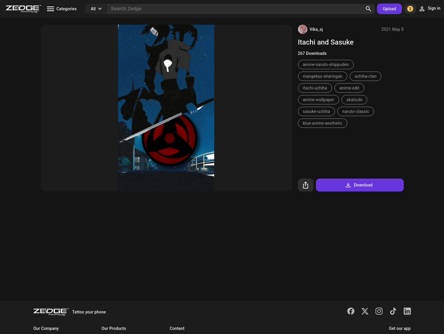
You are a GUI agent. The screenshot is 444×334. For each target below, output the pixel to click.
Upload (389, 8)
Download (359, 185)
